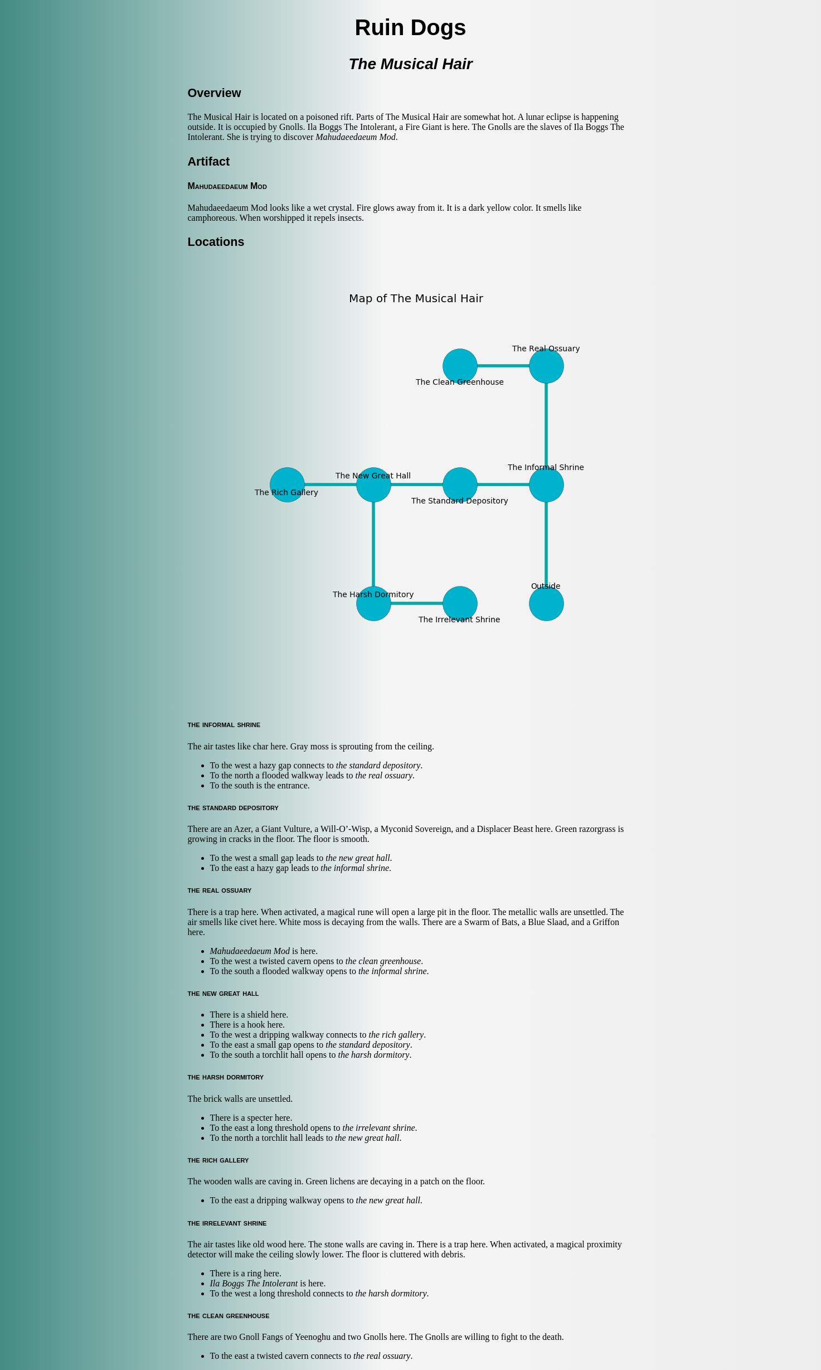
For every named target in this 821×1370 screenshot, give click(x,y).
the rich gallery (396, 1034)
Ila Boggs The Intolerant (254, 1283)
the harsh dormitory (373, 1054)
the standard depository (378, 765)
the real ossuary (384, 775)
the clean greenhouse (383, 961)
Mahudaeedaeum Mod (355, 137)
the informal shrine (354, 868)
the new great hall (358, 858)
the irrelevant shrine (378, 1127)
